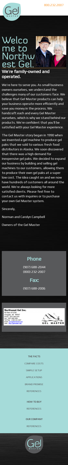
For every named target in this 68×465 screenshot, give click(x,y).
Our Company (34, 419)
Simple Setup (34, 370)
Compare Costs (34, 363)
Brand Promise (34, 384)
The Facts (34, 356)
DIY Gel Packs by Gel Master (12, 12)
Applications (34, 377)
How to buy (34, 401)
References (34, 391)
